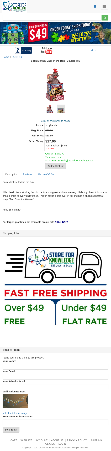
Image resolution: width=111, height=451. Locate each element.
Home (6, 57)
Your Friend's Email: (14, 381)
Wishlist (26, 440)
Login (62, 443)
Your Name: (9, 361)
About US (57, 440)
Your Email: (9, 371)
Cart (13, 440)
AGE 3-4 (17, 57)
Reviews (27, 174)
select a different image (15, 413)
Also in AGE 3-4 (46, 174)
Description (11, 174)
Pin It (93, 50)
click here (61, 222)
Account (41, 440)
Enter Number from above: (18, 416)
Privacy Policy (77, 440)
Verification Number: (14, 391)
